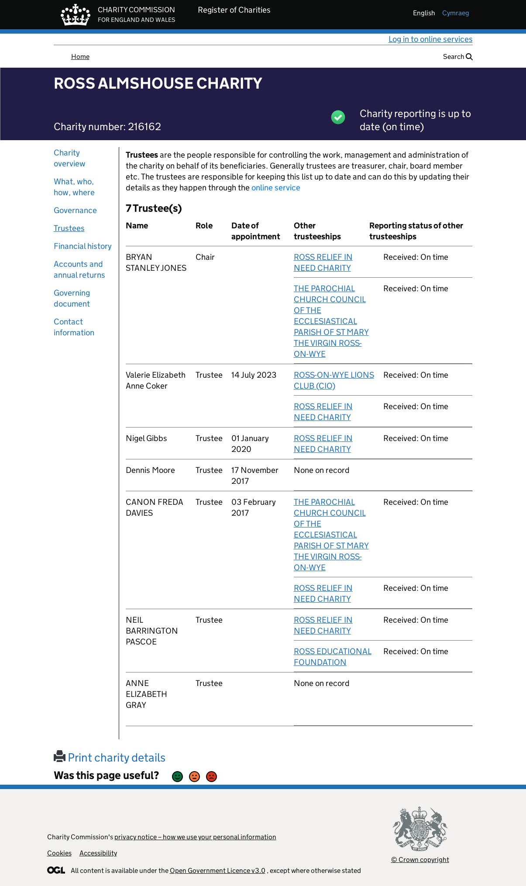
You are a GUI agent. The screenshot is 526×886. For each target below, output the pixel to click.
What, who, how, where (74, 186)
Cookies (59, 853)
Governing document (72, 298)
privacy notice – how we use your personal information (195, 837)
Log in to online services (430, 39)
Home (80, 56)
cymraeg (455, 13)
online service (275, 188)
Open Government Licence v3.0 (217, 870)
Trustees (69, 228)
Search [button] (458, 56)
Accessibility (98, 853)
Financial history (83, 246)
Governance (75, 210)
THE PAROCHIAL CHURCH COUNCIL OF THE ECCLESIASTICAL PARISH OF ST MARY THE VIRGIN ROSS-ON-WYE (331, 321)
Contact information (74, 327)
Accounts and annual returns (79, 269)
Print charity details (109, 757)
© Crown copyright (420, 859)
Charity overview (70, 158)
